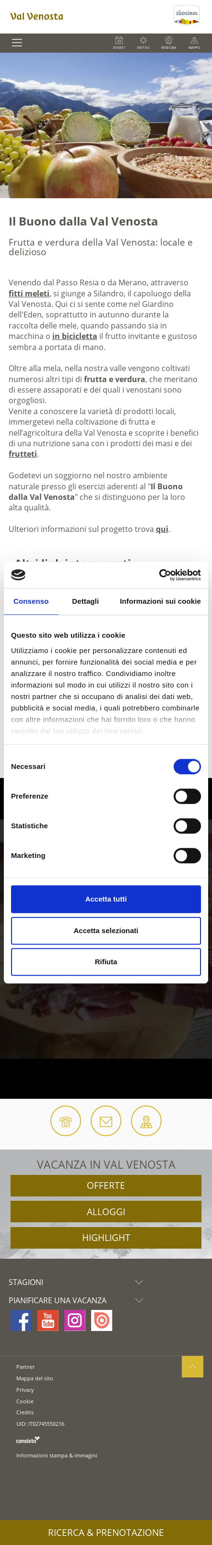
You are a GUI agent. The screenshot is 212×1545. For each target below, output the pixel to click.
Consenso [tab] (30, 601)
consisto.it (28, 1439)
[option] (106, 125)
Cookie (25, 1401)
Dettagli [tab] (85, 601)
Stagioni (78, 1282)
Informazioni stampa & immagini (56, 1455)
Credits (25, 1412)
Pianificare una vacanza (78, 1300)
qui (162, 529)
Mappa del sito (34, 1378)
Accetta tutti (106, 899)
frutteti (23, 454)
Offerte (106, 1185)
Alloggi (106, 1212)
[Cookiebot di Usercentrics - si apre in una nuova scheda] (159, 575)
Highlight (106, 1237)
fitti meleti (29, 293)
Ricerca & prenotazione (106, 1532)
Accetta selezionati (105, 930)
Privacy (25, 1389)
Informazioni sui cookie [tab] (160, 601)
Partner (25, 1366)
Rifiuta (106, 962)
